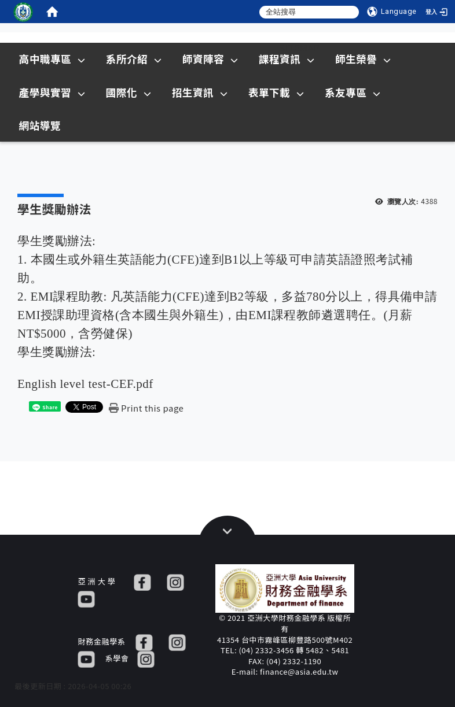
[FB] (142, 581)
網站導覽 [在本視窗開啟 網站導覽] (40, 125)
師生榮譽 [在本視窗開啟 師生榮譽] (363, 58)
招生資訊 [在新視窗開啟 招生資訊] (200, 92)
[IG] (175, 581)
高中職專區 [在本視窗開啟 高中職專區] (52, 58)
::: (131, 47)
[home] (52, 11)
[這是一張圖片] (23, 11)
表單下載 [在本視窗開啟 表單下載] (276, 92)
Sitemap (300, 47)
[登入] (437, 11)
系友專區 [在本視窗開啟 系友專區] (353, 92)
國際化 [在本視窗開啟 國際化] (129, 92)
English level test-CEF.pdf (85, 384)
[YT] (86, 598)
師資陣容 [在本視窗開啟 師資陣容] (210, 58)
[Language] (392, 11)
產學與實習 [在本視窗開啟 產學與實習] (52, 92)
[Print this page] (146, 408)
